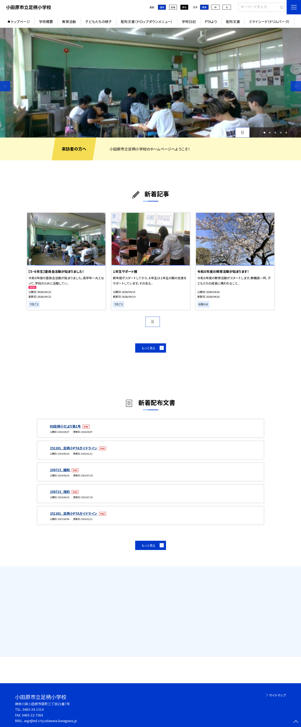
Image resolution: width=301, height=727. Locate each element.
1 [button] (264, 132)
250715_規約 (60, 491)
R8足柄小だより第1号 (66, 426)
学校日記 (189, 21)
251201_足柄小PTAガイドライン (74, 448)
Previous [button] (5, 86)
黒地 (184, 7)
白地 (173, 7)
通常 (162, 7)
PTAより (211, 21)
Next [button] (296, 86)
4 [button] (281, 132)
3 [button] (275, 132)
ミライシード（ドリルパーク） (269, 21)
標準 (204, 7)
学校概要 (46, 21)
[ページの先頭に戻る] (296, 722)
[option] (150, 83)
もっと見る (148, 348)
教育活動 (69, 21)
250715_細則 (60, 469)
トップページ (20, 21)
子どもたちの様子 (98, 21)
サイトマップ (277, 695)
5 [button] (286, 132)
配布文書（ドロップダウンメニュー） (147, 21)
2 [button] (270, 132)
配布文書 (233, 21)
